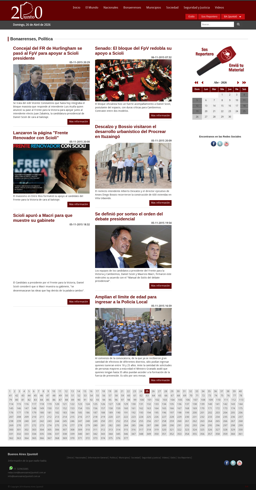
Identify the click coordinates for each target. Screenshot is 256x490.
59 (122, 395)
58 (116, 395)
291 (179, 425)
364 (26, 438)
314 (118, 430)
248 (88, 421)
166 (172, 408)
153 (72, 408)
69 (184, 395)
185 (80, 413)
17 (97, 391)
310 (88, 430)
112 (233, 400)
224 (141, 417)
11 (59, 391)
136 (179, 404)
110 (218, 400)
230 (187, 417)
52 (79, 395)
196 (164, 413)
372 (88, 438)
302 (26, 430)
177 (19, 413)
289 (164, 425)
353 (179, 434)
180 (42, 413)
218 (95, 417)
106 (188, 400)
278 (80, 425)
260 (179, 421)
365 (34, 438)
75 (222, 395)
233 (210, 417)
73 (209, 395)
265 (217, 421)
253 (126, 421)
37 (221, 391)
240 (26, 421)
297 (225, 425)
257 (156, 421)
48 (54, 395)
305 (49, 430)
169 (195, 408)
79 (10, 400)
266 (225, 421)
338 (65, 434)
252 (118, 421)
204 (225, 413)
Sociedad (172, 7)
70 (191, 395)
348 (141, 434)
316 (133, 430)
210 (34, 417)
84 (41, 400)
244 (57, 421)
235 (225, 417)
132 (149, 404)
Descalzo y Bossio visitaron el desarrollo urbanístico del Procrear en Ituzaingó (130, 131)
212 (49, 417)
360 (233, 434)
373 (95, 438)
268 (240, 421)
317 (141, 430)
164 (156, 408)
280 (95, 425)
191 (126, 413)
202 (210, 413)
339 (72, 434)
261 (187, 421)
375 (110, 438)
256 (149, 421)
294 (202, 425)
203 (217, 413)
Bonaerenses (131, 8)
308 (72, 430)
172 (217, 408)
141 (217, 404)
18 (103, 391)
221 (118, 417)
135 (172, 404)
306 (57, 430)
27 (159, 391)
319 (156, 430)
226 (156, 417)
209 (26, 417)
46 (41, 395)
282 (110, 425)
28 (165, 391)
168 (187, 408)
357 (210, 434)
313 (110, 430)
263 (202, 421)
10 (53, 391)
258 (164, 421)
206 (240, 413)
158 (110, 408)
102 (157, 400)
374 (103, 438)
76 (228, 395)
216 (80, 417)
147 (26, 408)
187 (95, 413)
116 (26, 404)
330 (240, 430)
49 (60, 395)
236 (233, 417)
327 (217, 430)
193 (141, 413)
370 (72, 438)
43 (23, 395)
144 (240, 404)
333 (26, 434)
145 (11, 408)
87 (60, 400)
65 (159, 395)
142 (225, 404)
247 (80, 421)
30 (178, 391)
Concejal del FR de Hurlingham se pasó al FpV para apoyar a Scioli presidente (47, 53)
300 (11, 430)
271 (26, 425)
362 (11, 438)
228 (172, 417)
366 (42, 438)
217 (88, 417)
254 (133, 421)
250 (103, 421)
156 (95, 408)
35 (209, 391)
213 (57, 417)
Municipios (153, 7)
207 (11, 417)
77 (234, 395)
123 (80, 404)
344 (110, 434)
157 (103, 408)
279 (88, 425)
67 (172, 395)
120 (57, 404)
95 (110, 400)
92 (91, 400)
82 (29, 400)
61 (135, 395)
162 (141, 408)
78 (240, 395)
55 (97, 395)
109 (211, 400)
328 (225, 430)
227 (164, 417)
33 (196, 391)
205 (233, 413)
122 (72, 404)
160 (126, 408)
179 (34, 413)
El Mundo (92, 7)
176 (11, 413)
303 (34, 430)
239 (19, 421)
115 (19, 404)
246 (72, 421)
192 (133, 413)
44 (29, 395)
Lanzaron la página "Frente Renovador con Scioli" (40, 135)
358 (217, 434)
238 (11, 421)
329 (233, 430)
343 (103, 434)
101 (149, 400)
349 (149, 434)
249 (95, 421)
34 (203, 391)
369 (65, 438)
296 (217, 425)
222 (126, 417)
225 (149, 417)
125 (95, 404)
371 (80, 438)
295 (210, 425)
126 (103, 404)
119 (49, 404)
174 (233, 408)
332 (19, 434)
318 (149, 430)
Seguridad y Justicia (197, 7)
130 (133, 404)
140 (210, 404)
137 (187, 404)
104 (172, 400)
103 (165, 400)
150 (49, 408)
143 (233, 404)
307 (65, 430)
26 (153, 391)
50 (66, 395)
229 (179, 417)
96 (116, 400)
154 (80, 408)
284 (126, 425)
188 (103, 413)
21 (122, 391)
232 (202, 417)
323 (187, 430)
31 (184, 391)
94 (103, 400)
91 (85, 400)
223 (133, 417)
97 (122, 400)
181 (49, 413)
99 (135, 400)
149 (42, 408)
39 (234, 391)
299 (240, 425)
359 (225, 434)
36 (215, 391)
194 (149, 413)
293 (195, 425)
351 (164, 434)
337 (57, 434)
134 (164, 404)
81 (23, 400)
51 (72, 395)
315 (126, 430)
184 (72, 413)
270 (19, 425)
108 (203, 400)
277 (72, 425)
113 (241, 400)
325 (202, 430)
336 (49, 434)
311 (95, 430)
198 (179, 413)
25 (147, 391)
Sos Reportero (209, 16)
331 (11, 434)
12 (66, 391)
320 (164, 430)
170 (202, 408)
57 (110, 395)
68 (178, 395)
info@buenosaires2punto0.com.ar (24, 476)
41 (10, 395)
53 (85, 395)
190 (118, 413)
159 (118, 408)
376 (118, 438)
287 (149, 425)
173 (225, 408)
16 (91, 391)
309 (80, 430)
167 (179, 408)
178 (26, 413)
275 (57, 425)
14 (78, 391)
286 (141, 425)
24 (140, 391)
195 (156, 413)
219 (103, 417)
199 (187, 413)
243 (49, 421)
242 (42, 421)
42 (16, 395)
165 (164, 408)
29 (171, 391)
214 (65, 417)
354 (187, 434)
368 (57, 438)
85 (47, 400)
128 (118, 404)
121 (65, 404)
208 (19, 417)
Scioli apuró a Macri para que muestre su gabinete (42, 218)
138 (195, 404)
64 (153, 395)
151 (57, 408)
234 (217, 417)
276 (65, 425)
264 (210, 421)
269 (11, 425)
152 (65, 408)
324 (195, 430)
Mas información (78, 121)
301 (19, 430)
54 (91, 395)
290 (172, 425)
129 (126, 404)
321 (172, 430)
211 (42, 417)
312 (103, 430)
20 (115, 391)
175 (240, 408)
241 (34, 421)
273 (42, 425)
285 (133, 425)
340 (80, 434)
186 (88, 413)
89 (72, 400)
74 (215, 395)
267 (233, 421)
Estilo (191, 16)
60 (128, 395)
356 (202, 434)
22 (128, 391)
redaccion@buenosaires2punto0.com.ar (27, 473)
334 (34, 434)
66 (166, 395)
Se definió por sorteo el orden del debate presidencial (129, 216)
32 (190, 391)
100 (142, 400)
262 (195, 421)
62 (141, 395)
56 (103, 395)
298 (233, 425)
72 (203, 395)
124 (88, 404)
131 (141, 404)
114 (11, 404)
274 (49, 425)
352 (172, 434)
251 (110, 421)
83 (35, 400)
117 (34, 404)
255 (141, 421)
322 (179, 430)
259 (172, 421)
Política (113, 458)
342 (95, 434)
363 (19, 438)
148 (34, 408)
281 (103, 425)
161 (133, 408)
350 (156, 434)
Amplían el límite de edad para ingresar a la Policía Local (125, 299)
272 (34, 425)
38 (227, 391)
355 (195, 434)
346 (126, 434)
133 (156, 404)
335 (42, 434)
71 (197, 395)
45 (35, 395)
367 (49, 438)
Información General (98, 458)
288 (156, 425)
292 (187, 425)
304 (42, 430)
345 (118, 434)
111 (226, 400)
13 (72, 391)
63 (147, 395)
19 (109, 391)
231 (195, 417)
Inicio (76, 7)
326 (210, 430)
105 (180, 400)
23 (134, 391)
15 (84, 391)
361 (240, 434)
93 (97, 400)
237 (240, 417)
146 (19, 408)
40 (240, 391)
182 (57, 413)
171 (210, 408)
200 (195, 413)
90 (79, 400)
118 (42, 404)
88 (66, 400)
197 (172, 413)
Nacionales (110, 7)
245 (65, 421)
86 (54, 400)
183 (65, 413)
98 (128, 400)
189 (110, 413)
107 (195, 400)
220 (110, 417)
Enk (246, 487)
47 (47, 395)
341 (88, 434)
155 (88, 408)
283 (118, 425)
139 (202, 404)
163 (149, 408)
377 (126, 438)
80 (16, 400)
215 (72, 417)
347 (133, 434)
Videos (219, 7)
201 (202, 413)
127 (110, 404)
